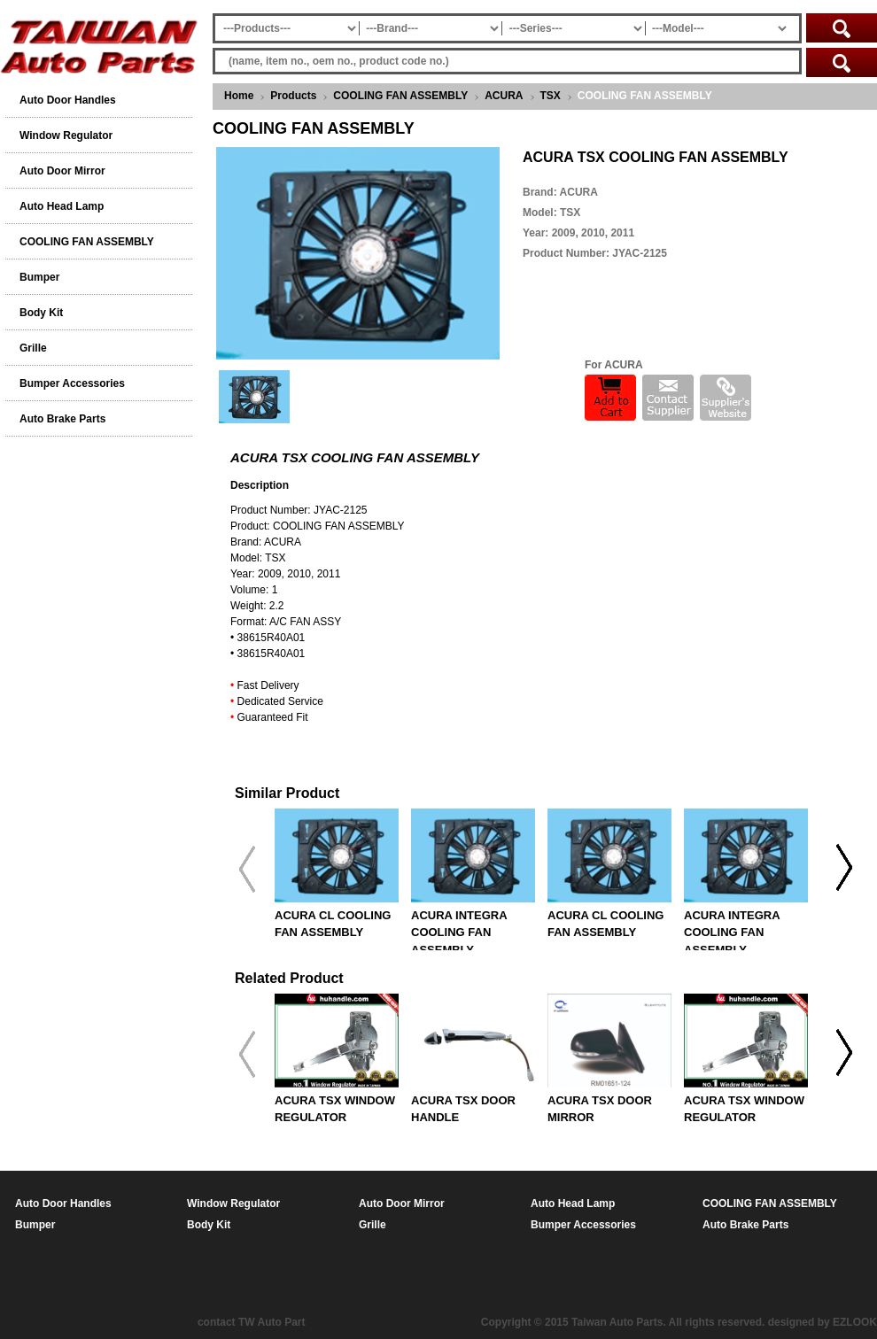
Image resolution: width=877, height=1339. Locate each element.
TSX (550, 95)
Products (293, 95)
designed (791, 1322)
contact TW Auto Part (252, 1322)
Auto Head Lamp (61, 206)
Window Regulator (66, 135)
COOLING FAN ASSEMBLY (400, 95)
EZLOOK (855, 1322)
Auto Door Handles (67, 100)
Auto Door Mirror (62, 171)
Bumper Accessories (72, 383)
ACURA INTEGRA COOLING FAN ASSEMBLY (459, 932)
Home (238, 95)
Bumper (39, 277)
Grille (33, 348)
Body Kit (41, 312)
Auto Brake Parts (62, 419)
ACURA (504, 95)
